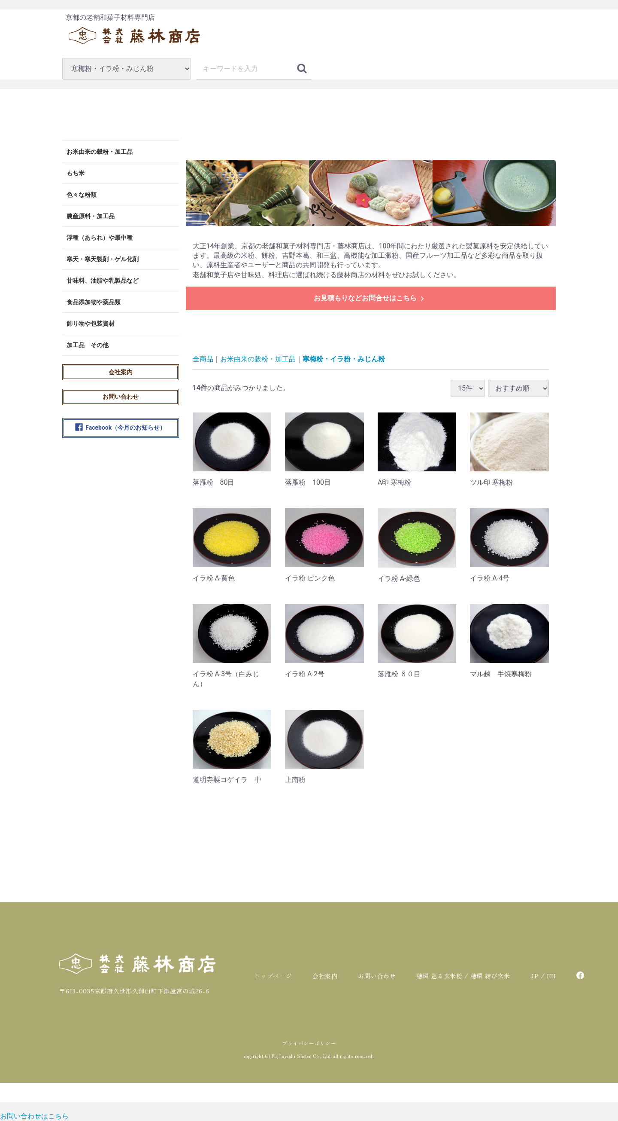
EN (551, 975)
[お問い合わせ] (34, 1116)
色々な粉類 (82, 194)
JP (534, 975)
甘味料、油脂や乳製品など (103, 280)
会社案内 (121, 372)
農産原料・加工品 (91, 216)
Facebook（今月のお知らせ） (120, 428)
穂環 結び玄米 (490, 975)
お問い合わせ (121, 396)
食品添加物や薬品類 (94, 302)
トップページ (273, 975)
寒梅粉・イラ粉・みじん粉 (344, 359)
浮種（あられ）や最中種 (100, 237)
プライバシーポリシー (309, 1043)
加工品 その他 (88, 345)
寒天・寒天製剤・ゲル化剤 (103, 259)
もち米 (76, 173)
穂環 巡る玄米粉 (439, 975)
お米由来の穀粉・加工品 (100, 151)
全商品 (203, 359)
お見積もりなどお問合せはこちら (370, 298)
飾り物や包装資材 (91, 323)
